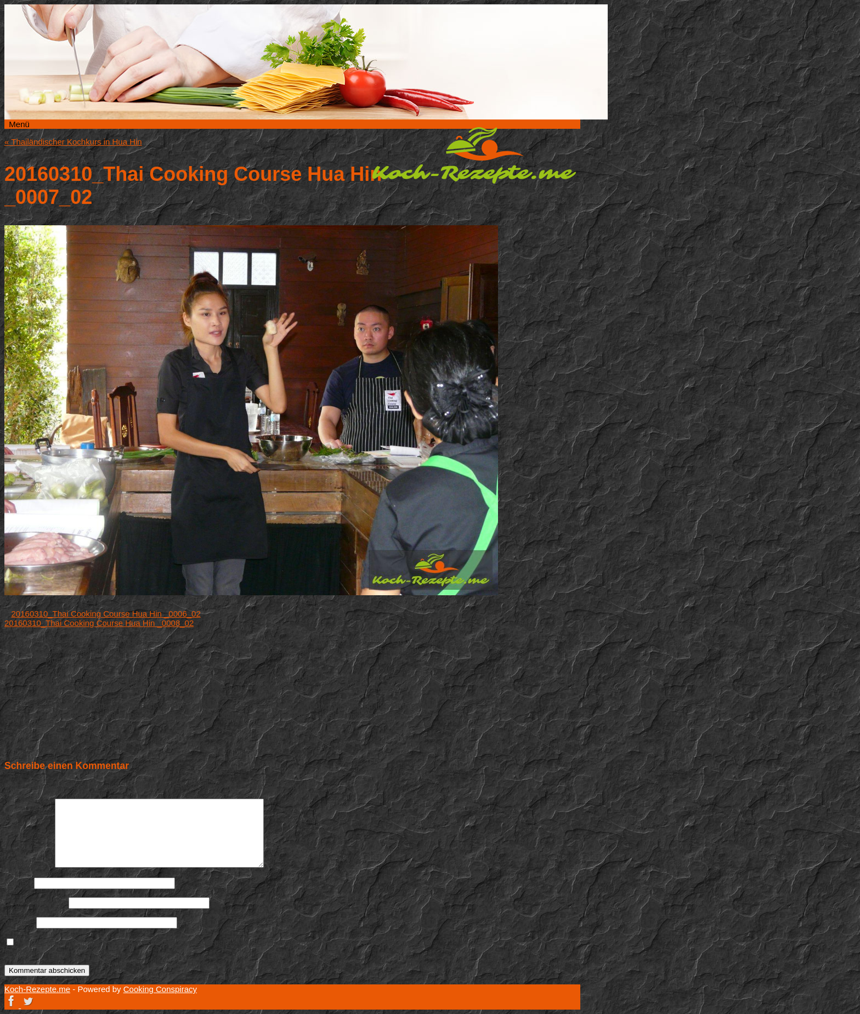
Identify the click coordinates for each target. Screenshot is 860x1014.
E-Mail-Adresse (35, 902)
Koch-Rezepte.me (474, 155)
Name (18, 882)
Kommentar (28, 864)
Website (19, 922)
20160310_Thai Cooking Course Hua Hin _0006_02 (106, 613)
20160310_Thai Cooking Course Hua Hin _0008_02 (99, 623)
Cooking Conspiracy (160, 989)
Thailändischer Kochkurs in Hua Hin (73, 141)
